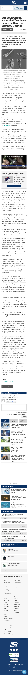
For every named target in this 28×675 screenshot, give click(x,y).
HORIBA (6, 518)
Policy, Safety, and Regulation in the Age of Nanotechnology (18, 497)
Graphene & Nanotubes (14, 563)
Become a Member (8, 618)
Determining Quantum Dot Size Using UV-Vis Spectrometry (13, 537)
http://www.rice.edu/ (7, 381)
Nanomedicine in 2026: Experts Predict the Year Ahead (18, 490)
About (5, 614)
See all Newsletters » (7, 570)
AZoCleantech (7, 584)
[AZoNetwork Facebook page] (14, 650)
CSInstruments (7, 533)
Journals (6, 610)
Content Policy (7, 631)
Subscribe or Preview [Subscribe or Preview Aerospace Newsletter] (13, 550)
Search (5, 616)
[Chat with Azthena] (24, 672)
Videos (5, 602)
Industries (16, 606)
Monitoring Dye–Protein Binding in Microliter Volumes (12, 515)
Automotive (11, 556)
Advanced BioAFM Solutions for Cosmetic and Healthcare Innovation (13, 522)
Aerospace (10, 549)
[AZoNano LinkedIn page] (11, 650)
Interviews (6, 606)
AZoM (5, 580)
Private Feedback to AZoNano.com (18, 414)
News (8, 14)
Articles (5, 598)
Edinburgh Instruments (9, 540)
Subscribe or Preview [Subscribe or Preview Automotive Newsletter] (13, 558)
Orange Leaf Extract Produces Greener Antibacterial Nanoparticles (17, 449)
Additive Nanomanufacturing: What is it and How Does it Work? (18, 505)
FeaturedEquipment (22, 421)
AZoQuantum (17, 582)
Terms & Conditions (8, 626)
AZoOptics (6, 586)
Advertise (6, 624)
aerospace (7, 125)
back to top (23, 638)
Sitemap (16, 610)
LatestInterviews (14, 421)
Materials (16, 602)
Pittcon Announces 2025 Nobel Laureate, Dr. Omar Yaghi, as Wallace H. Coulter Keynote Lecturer (18, 441)
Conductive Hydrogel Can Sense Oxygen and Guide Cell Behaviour (19, 425)
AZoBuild (6, 588)
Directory (6, 608)
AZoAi (15, 584)
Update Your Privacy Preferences (14, 670)
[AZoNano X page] (17, 650)
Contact (5, 622)
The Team (16, 612)
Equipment (6, 600)
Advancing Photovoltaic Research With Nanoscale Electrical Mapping (14, 530)
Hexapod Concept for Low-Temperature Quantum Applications (18, 432)
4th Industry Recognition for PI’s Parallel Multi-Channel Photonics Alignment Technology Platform (18, 458)
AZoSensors (17, 580)
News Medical (17, 586)
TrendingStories (5, 421)
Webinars (6, 604)
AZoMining (6, 590)
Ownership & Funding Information (9, 634)
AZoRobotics (7, 582)
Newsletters (7, 620)
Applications (17, 604)
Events (15, 600)
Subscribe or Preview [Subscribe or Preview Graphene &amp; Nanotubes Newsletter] (13, 565)
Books (15, 596)
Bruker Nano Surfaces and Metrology (13, 525)
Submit (24, 416)
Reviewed (23, 29)
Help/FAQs (16, 608)
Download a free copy (14, 186)
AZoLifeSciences (18, 588)
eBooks (16, 598)
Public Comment (22, 412)
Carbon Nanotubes (16, 14)
